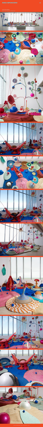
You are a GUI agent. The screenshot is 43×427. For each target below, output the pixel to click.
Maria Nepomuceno (9, 3)
